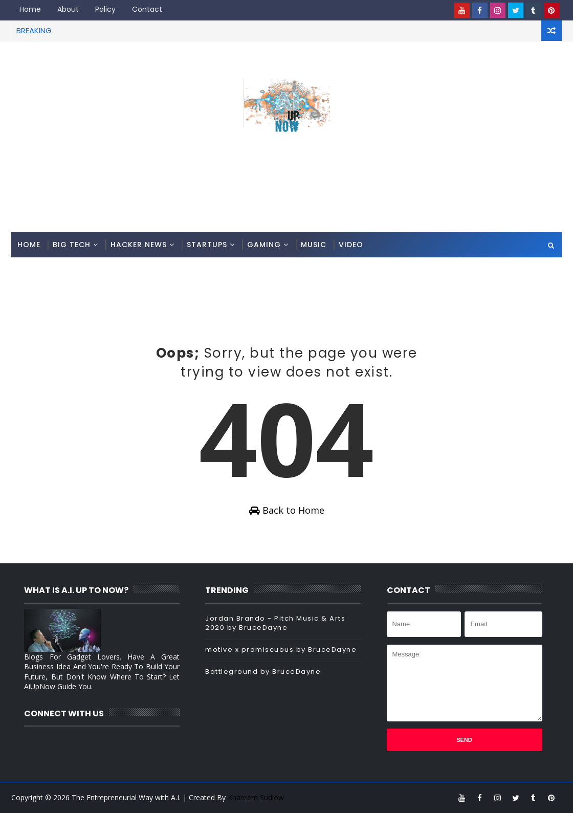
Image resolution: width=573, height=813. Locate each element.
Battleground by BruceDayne (263, 671)
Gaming (264, 244)
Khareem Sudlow (256, 797)
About (68, 9)
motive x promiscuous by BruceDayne (281, 649)
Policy (105, 9)
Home (30, 9)
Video (351, 244)
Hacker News (139, 244)
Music (313, 244)
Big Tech (72, 244)
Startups (207, 244)
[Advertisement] (286, 191)
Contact (147, 9)
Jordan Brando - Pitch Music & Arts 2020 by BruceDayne (275, 622)
